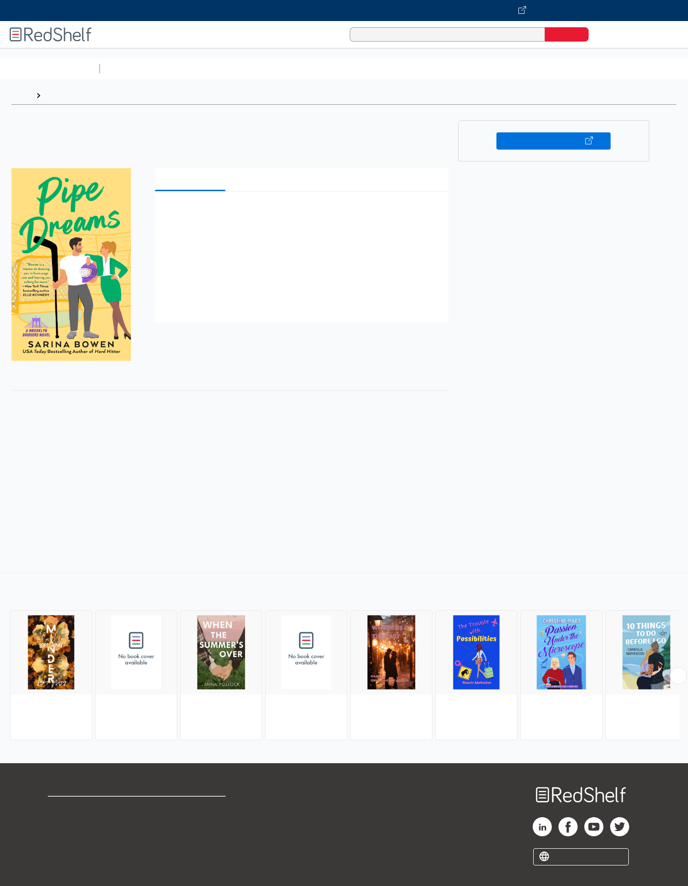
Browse (59, 95)
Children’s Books (634, 68)
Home (21, 95)
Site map (63, 853)
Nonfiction (579, 68)
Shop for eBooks (78, 807)
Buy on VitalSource (553, 141)
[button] (303, 213)
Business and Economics (371, 68)
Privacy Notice (74, 838)
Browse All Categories (50, 68)
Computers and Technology (272, 68)
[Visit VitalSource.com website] (344, 10)
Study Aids (129, 68)
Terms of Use (191, 807)
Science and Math (187, 68)
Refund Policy (191, 823)
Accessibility (189, 838)
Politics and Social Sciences (470, 68)
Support (62, 823)
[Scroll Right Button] (678, 675)
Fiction (540, 68)
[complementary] (344, 658)
